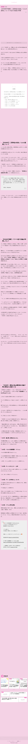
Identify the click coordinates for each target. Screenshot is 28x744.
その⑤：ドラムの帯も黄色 (10, 105)
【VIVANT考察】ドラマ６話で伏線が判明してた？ (14, 94)
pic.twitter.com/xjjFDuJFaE (18, 542)
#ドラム (15, 540)
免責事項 (18, 741)
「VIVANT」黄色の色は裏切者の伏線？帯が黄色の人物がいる (14, 97)
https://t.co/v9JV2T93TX (14, 537)
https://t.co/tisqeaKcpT (8, 542)
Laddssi (14, 2)
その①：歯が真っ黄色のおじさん (11, 99)
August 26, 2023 (14, 547)
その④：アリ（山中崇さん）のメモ (12, 104)
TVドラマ (2, 6)
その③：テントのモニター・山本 (11, 102)
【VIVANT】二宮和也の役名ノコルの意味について (14, 91)
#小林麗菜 (9, 540)
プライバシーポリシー (12, 741)
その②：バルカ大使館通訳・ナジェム (12, 101)
